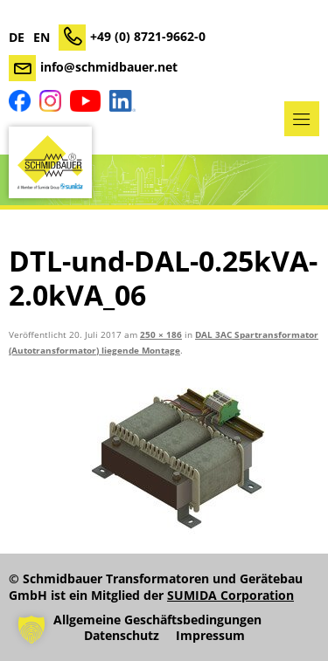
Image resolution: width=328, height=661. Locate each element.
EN (41, 37)
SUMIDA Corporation (230, 595)
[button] (31, 629)
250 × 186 (161, 335)
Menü (301, 118)
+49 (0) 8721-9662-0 (148, 36)
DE (16, 37)
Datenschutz (121, 636)
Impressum (210, 636)
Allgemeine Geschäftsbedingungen (157, 620)
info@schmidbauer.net (109, 67)
